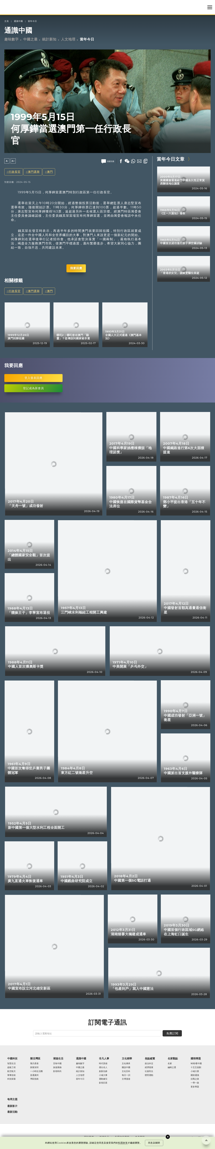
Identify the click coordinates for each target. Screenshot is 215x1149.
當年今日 (32, 21)
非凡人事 (104, 1058)
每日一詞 (126, 1075)
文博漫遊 (126, 1079)
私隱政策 (123, 1143)
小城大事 (103, 1075)
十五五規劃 (196, 1067)
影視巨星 (103, 1083)
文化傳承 (126, 1063)
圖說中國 (126, 1067)
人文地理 (68, 39)
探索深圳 (34, 1067)
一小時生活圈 (36, 1071)
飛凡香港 (34, 1063)
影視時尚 (57, 1071)
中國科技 (12, 1058)
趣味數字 (11, 39)
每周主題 (12, 1099)
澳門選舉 (34, 172)
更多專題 (195, 1087)
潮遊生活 (58, 1058)
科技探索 (11, 1079)
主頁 (6, 21)
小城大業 (195, 1071)
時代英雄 (103, 1063)
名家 (170, 1063)
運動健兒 (103, 1079)
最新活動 (12, 1111)
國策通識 (195, 1075)
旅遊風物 (57, 1067)
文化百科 (126, 1071)
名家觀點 (173, 1058)
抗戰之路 (195, 1079)
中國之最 (30, 39)
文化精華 (127, 1058)
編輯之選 (172, 1067)
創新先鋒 (103, 1071)
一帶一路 (195, 1083)
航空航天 (11, 1071)
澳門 (50, 172)
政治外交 (149, 1063)
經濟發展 (149, 1067)
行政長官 (15, 172)
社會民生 (149, 1071)
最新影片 (12, 1106)
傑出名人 (103, 1067)
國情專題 (196, 1058)
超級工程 (11, 1067)
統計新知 (49, 39)
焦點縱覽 (150, 1058)
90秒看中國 (196, 1063)
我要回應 (76, 268)
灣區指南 (34, 1079)
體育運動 (149, 1075)
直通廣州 (34, 1075)
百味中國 (57, 1063)
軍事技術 (11, 1075)
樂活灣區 (35, 1058)
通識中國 (18, 21)
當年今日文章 (171, 159)
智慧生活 (11, 1063)
